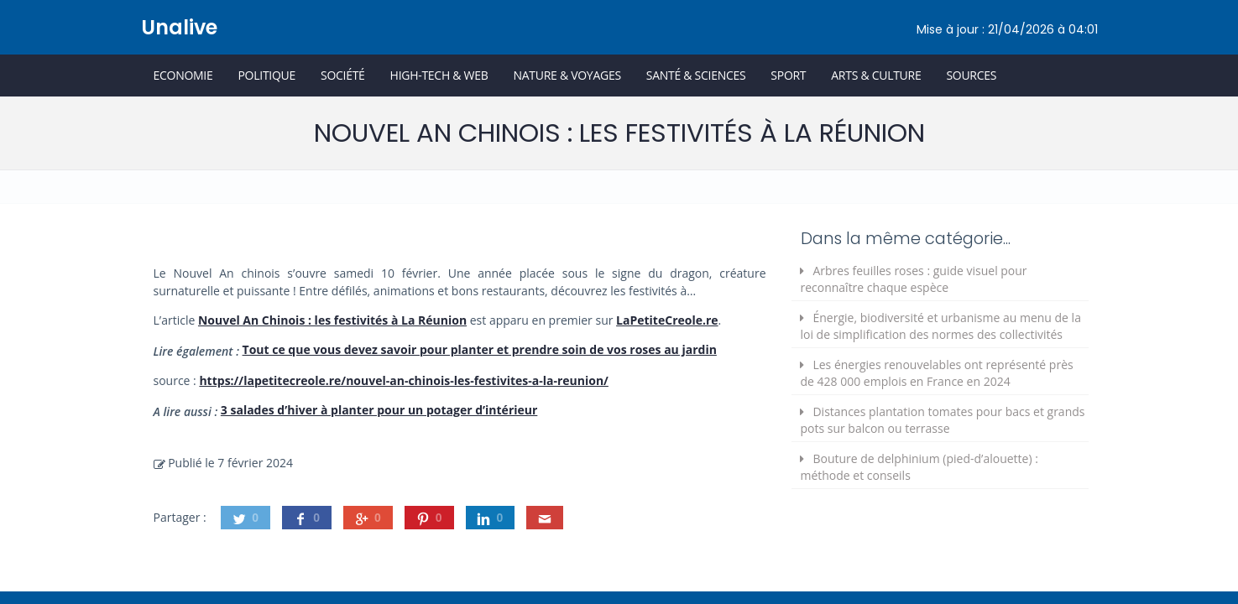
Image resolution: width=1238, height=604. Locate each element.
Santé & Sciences (696, 75)
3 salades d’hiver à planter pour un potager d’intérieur (379, 410)
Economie (183, 75)
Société (343, 75)
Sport (788, 75)
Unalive (179, 27)
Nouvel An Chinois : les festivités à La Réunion (332, 320)
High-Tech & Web (439, 75)
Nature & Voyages (567, 75)
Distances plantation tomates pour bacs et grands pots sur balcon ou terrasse (942, 420)
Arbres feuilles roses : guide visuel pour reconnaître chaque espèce (913, 279)
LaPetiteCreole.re (667, 320)
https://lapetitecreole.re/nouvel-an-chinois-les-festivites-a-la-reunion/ (403, 380)
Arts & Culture (876, 75)
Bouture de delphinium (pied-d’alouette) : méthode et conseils (918, 466)
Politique (266, 75)
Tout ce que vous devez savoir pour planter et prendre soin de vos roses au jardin (480, 349)
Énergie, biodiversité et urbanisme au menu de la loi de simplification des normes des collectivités (940, 326)
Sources (971, 75)
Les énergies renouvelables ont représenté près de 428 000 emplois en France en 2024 (936, 373)
